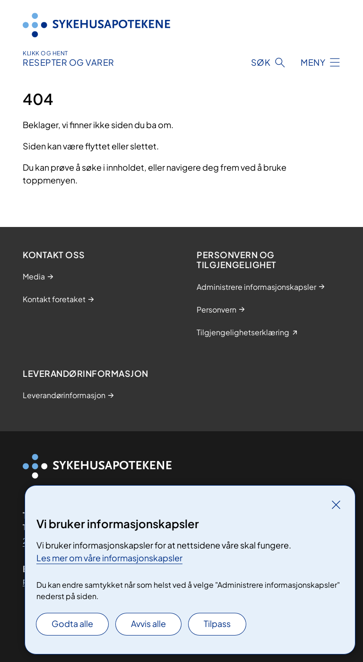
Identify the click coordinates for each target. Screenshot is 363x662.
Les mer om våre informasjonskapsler (109, 557)
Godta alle (72, 623)
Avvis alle (148, 623)
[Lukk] (336, 504)
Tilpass (217, 623)
